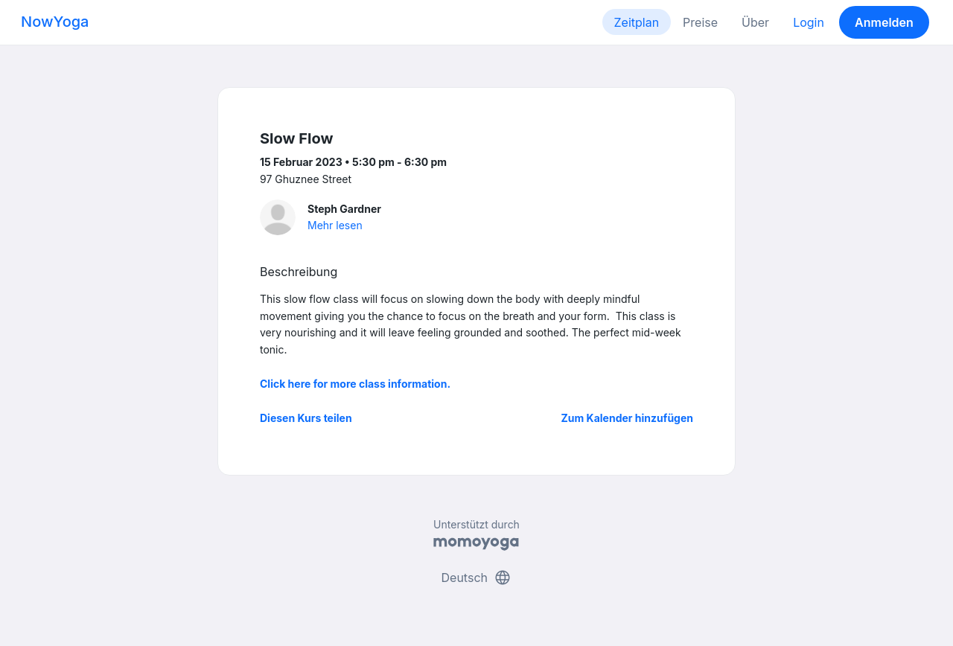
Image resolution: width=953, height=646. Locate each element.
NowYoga (55, 22)
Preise (700, 22)
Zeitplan (637, 22)
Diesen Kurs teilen (306, 418)
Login (808, 22)
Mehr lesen (335, 225)
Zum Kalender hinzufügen (627, 418)
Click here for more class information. (355, 383)
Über (755, 22)
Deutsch (477, 577)
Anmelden (884, 22)
